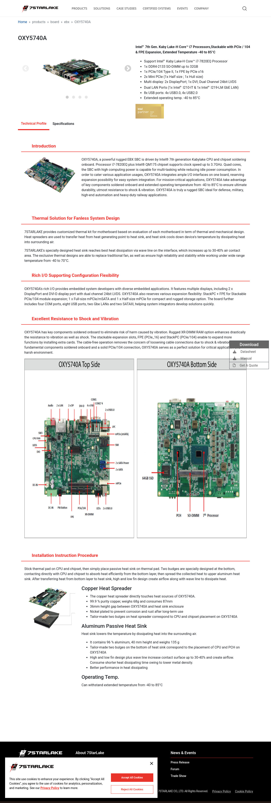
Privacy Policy (221, 791)
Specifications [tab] (63, 124)
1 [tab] (67, 96)
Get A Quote (245, 365)
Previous (25, 68)
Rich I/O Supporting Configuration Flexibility (71, 277)
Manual (242, 358)
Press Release (180, 762)
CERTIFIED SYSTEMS (157, 8)
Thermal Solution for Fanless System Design (72, 220)
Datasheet (244, 352)
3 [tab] (80, 96)
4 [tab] (86, 96)
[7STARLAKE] (40, 8)
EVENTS (182, 8)
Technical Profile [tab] (33, 123)
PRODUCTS (79, 8)
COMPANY (201, 8)
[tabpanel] (77, 69)
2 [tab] (74, 96)
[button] (76, 69)
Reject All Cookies (132, 789)
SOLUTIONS (102, 8)
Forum (175, 769)
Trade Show (178, 776)
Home (22, 22)
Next (127, 68)
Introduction (40, 147)
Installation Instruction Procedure (61, 557)
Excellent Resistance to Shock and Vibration (71, 320)
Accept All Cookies (132, 777)
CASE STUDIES (127, 8)
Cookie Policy (244, 791)
